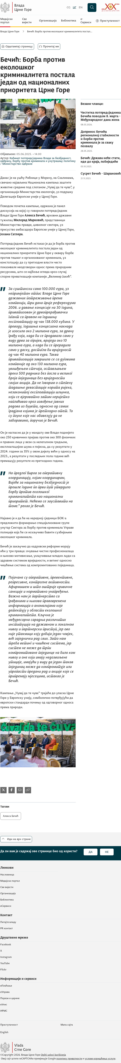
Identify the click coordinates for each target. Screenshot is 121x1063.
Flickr (3, 969)
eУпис (3, 1004)
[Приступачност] (108, 20)
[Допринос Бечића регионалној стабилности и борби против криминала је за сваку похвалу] (101, 139)
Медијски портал (6, 21)
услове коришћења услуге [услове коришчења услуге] (100, 1058)
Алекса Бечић (10, 816)
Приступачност (9, 1024)
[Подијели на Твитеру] (3, 790)
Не (107, 852)
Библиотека (68, 20)
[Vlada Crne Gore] (31, 7)
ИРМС (3, 1010)
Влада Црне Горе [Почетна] (9, 31)
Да (90, 852)
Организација (48, 20)
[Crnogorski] (68, 7)
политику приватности (69, 1058)
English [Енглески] (4, 1032)
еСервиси (5, 906)
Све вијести (27, 21)
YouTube (5, 963)
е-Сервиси (86, 21)
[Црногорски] (74, 7)
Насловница (7, 874)
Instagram (6, 957)
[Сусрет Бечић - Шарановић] (101, 174)
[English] (81, 7)
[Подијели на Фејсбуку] (11, 790)
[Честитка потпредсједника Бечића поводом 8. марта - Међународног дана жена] (101, 116)
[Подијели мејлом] (20, 790)
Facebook (5, 944)
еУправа (5, 992)
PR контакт (6, 928)
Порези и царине (9, 998)
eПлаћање (6, 985)
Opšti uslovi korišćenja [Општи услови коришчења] (53, 1054)
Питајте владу (8, 922)
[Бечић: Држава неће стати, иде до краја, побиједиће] (101, 160)
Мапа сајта (67, 1024)
